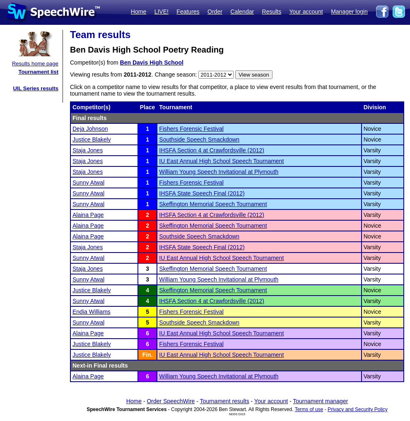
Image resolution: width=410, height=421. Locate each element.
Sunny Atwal (88, 182)
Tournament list (38, 72)
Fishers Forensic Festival (191, 128)
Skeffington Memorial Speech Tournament (213, 204)
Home (138, 11)
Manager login (349, 11)
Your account (306, 11)
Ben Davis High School (151, 62)
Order (214, 11)
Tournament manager (320, 401)
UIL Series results (35, 88)
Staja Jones (87, 150)
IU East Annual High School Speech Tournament (221, 161)
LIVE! (161, 11)
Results (272, 11)
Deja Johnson (90, 128)
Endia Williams (91, 311)
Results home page (35, 63)
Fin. (147, 354)
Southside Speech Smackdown (199, 139)
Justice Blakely (91, 139)
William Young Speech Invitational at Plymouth (218, 171)
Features (187, 11)
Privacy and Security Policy (358, 409)
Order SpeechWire (171, 401)
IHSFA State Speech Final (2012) (201, 193)
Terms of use (309, 409)
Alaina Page (88, 215)
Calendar (242, 11)
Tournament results (224, 401)
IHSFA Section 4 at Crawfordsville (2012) (211, 150)
